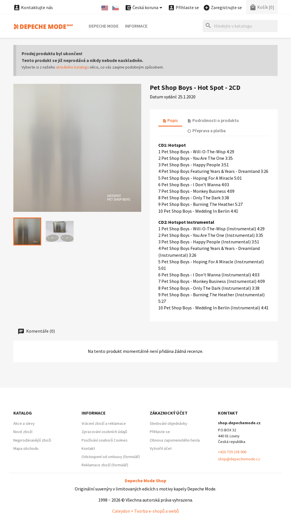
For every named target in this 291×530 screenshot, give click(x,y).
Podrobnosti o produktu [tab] (212, 120)
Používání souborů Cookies (105, 440)
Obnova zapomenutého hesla (175, 440)
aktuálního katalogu (72, 67)
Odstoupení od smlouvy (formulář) (111, 456)
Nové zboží (22, 431)
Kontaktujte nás (33, 7)
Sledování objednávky (168, 423)
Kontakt (88, 448)
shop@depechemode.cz (239, 458)
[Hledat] (240, 26)
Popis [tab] (170, 120)
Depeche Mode (104, 26)
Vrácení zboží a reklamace (104, 423)
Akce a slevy (24, 423)
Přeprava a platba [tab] (206, 130)
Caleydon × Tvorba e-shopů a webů (145, 511)
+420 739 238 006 (232, 451)
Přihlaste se (160, 431)
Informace (136, 26)
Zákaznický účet (169, 413)
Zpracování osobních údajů (104, 431)
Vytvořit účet (161, 448)
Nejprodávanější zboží (32, 440)
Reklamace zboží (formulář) (105, 464)
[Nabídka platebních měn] (144, 7)
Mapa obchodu (25, 448)
